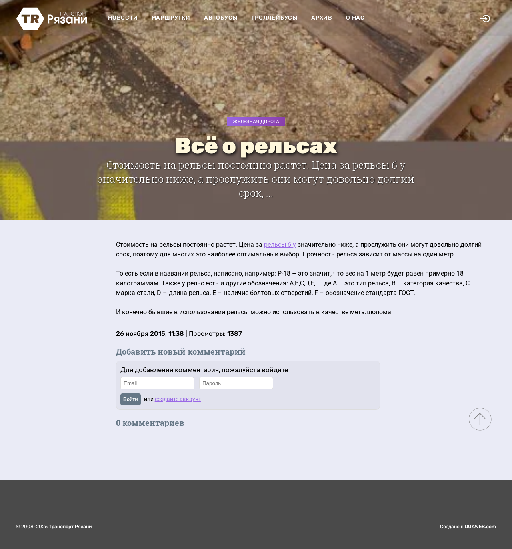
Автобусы (221, 17)
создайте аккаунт (178, 399)
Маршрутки (171, 17)
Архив (321, 17)
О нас (355, 17)
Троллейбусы (274, 17)
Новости (123, 17)
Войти (130, 399)
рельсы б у (280, 244)
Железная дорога (256, 121)
